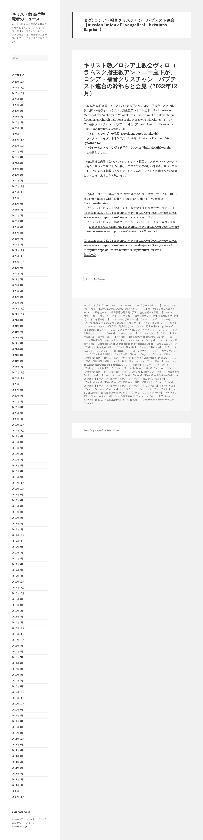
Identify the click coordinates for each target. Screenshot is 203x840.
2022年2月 (17, 302)
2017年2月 (17, 570)
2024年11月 (18, 139)
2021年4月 (17, 349)
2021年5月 (17, 343)
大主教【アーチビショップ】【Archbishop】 (121, 368)
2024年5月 (17, 157)
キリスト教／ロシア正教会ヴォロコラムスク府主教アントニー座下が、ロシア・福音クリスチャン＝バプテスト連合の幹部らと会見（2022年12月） (130, 79)
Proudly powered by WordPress (101, 430)
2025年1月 (17, 128)
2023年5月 (17, 227)
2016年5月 (17, 610)
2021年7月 (17, 331)
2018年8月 (17, 500)
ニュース (113, 305)
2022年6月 (17, 285)
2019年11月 (18, 430)
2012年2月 (17, 732)
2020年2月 (17, 413)
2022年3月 (17, 296)
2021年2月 (17, 360)
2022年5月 (17, 291)
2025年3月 (17, 116)
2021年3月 (17, 355)
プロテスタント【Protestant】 (110, 350)
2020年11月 (18, 378)
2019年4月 (17, 465)
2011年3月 (17, 773)
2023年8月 (17, 209)
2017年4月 (17, 558)
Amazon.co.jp (19, 826)
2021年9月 (17, 320)
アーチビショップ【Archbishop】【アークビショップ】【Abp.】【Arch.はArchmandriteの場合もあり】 (130, 307)
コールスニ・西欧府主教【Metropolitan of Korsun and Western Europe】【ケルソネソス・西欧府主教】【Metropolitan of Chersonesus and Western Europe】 (130, 340)
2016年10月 (18, 593)
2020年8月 (17, 395)
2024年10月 (18, 145)
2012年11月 (18, 698)
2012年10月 (18, 703)
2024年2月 (17, 174)
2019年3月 (17, 471)
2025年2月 (17, 122)
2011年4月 (17, 767)
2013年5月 (17, 686)
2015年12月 (18, 628)
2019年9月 (17, 436)
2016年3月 (17, 616)
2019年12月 (18, 424)
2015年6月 (17, 645)
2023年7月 (17, 215)
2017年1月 (17, 575)
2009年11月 (18, 796)
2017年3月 (17, 564)
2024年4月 (17, 163)
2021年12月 (18, 308)
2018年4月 (17, 512)
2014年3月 (17, 674)
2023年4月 (17, 232)
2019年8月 (17, 442)
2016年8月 (17, 605)
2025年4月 (17, 110)
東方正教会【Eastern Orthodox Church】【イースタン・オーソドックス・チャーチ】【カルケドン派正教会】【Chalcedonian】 (131, 379)
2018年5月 (17, 506)
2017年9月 (17, 546)
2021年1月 (17, 366)
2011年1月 (17, 785)
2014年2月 (17, 680)
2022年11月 (18, 256)
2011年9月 (17, 744)
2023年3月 (17, 238)
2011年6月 (17, 756)
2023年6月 (17, 221)
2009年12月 (18, 791)
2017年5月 (17, 552)
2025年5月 (17, 105)
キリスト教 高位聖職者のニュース (28, 16)
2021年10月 (18, 314)
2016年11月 (18, 587)
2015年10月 (18, 639)
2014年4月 (17, 669)
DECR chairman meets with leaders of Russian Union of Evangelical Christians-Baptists (130, 198)
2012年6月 (17, 721)
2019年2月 (17, 477)
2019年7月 (17, 448)
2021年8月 (17, 325)
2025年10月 (18, 93)
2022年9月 (17, 267)
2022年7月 (17, 279)
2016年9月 (17, 599)
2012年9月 (17, 709)
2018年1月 (17, 529)
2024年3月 (17, 169)
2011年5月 (17, 762)
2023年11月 (18, 192)
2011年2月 (17, 779)
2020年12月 (18, 372)
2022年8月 (17, 273)
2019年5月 (17, 459)
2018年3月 (17, 517)
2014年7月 (17, 657)
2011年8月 (17, 750)
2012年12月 (18, 692)
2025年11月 (18, 87)
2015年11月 (18, 634)
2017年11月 (18, 541)
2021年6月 (17, 337)
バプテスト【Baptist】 (125, 347)
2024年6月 (17, 151)
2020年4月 (17, 407)
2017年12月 (18, 535)
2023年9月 (17, 203)
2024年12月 (18, 134)
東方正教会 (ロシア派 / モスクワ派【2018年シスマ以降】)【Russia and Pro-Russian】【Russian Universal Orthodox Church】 (131, 373)
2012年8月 (17, 715)
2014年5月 (17, 663)
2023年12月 (18, 186)
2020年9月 (17, 389)
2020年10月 (18, 384)
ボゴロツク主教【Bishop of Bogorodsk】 (133, 354)
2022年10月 (18, 262)
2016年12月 (18, 581)
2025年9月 (17, 99)
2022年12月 (18, 250)
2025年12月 (18, 81)
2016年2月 (17, 622)
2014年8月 (17, 651)
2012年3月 (17, 727)
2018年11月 (18, 482)
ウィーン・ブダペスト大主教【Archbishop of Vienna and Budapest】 (127, 321)
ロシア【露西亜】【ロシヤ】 (138, 364)
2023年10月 (18, 198)
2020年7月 (17, 401)
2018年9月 (17, 494)
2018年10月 (18, 488)
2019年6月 (17, 453)
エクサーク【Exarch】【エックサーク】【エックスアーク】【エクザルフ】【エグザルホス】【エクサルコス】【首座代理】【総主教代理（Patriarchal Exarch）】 (131, 335)
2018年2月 (17, 523)
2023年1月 (17, 244)
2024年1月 (17, 180)
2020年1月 (17, 419)
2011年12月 (18, 738)
